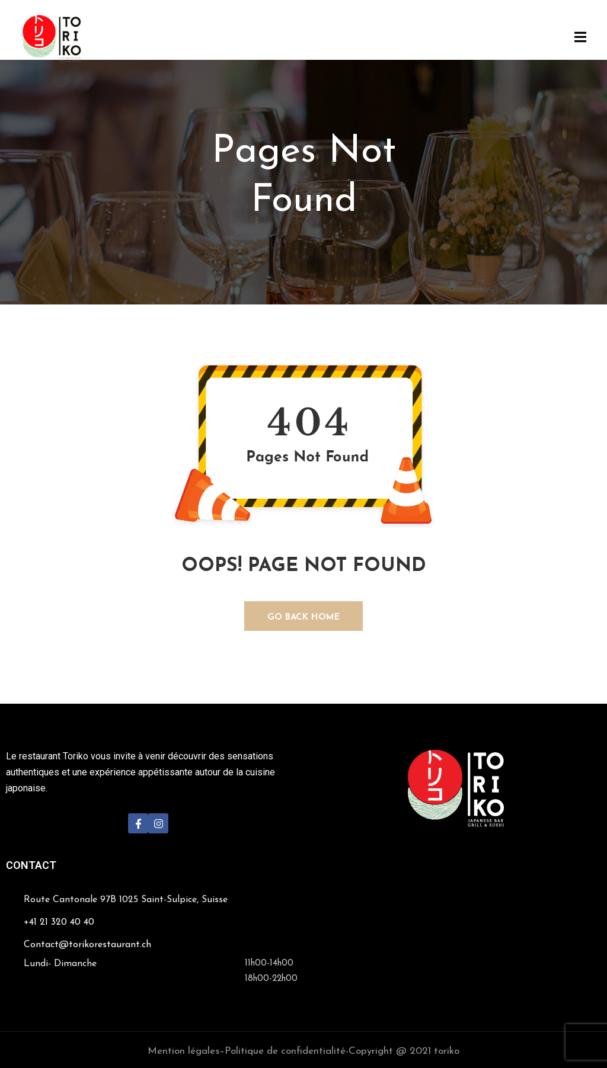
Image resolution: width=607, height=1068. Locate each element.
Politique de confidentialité (285, 1051)
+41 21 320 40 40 (59, 922)
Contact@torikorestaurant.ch (87, 945)
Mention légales (183, 1051)
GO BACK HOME (303, 617)
